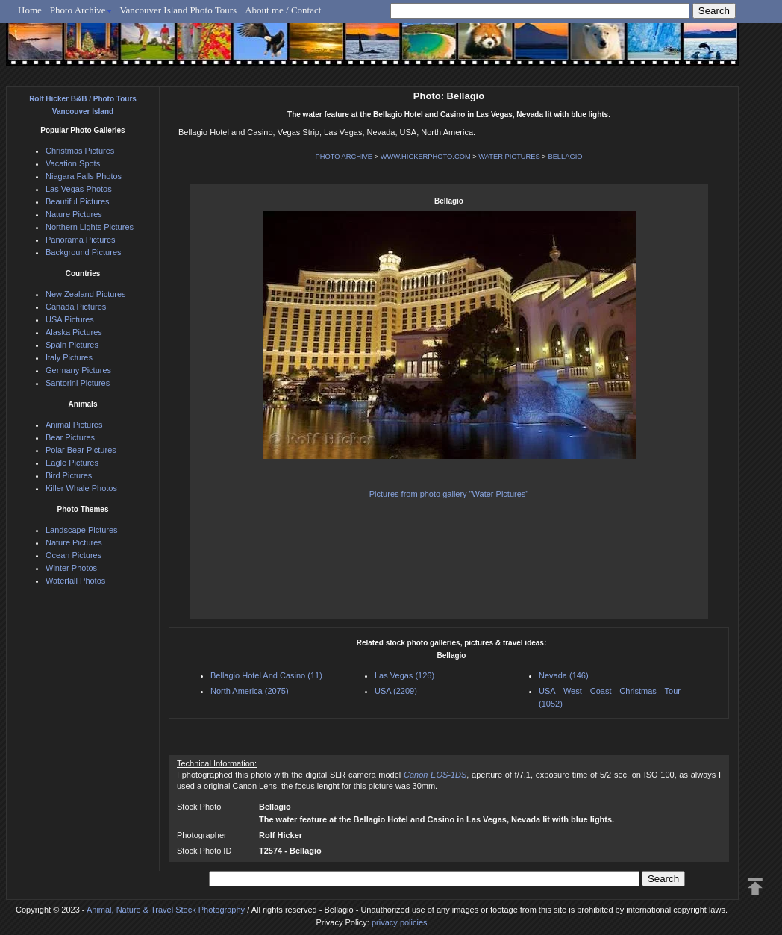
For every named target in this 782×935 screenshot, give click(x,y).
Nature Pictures (74, 214)
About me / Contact (283, 10)
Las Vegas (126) (404, 675)
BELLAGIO (565, 156)
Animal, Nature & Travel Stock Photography (166, 909)
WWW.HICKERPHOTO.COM (426, 156)
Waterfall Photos (75, 580)
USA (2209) (396, 691)
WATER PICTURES (508, 156)
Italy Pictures (69, 357)
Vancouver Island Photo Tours (178, 10)
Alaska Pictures (74, 332)
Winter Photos (71, 567)
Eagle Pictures (72, 462)
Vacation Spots (73, 163)
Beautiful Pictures (78, 201)
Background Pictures (84, 252)
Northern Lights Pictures (90, 226)
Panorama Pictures (81, 239)
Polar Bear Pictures (81, 449)
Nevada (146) (564, 675)
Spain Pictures (72, 344)
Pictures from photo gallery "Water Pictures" (448, 494)
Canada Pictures (76, 306)
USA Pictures (70, 319)
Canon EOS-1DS (435, 774)
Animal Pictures (74, 424)
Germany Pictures (78, 370)
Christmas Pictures (80, 150)
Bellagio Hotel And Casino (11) (266, 675)
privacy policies (400, 922)
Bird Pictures (69, 475)
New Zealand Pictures (86, 294)
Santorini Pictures (78, 382)
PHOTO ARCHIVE (343, 156)
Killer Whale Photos (81, 488)
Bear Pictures (70, 437)
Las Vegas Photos (79, 188)
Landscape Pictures (82, 529)
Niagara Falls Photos (84, 176)
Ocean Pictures (73, 555)
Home (30, 10)
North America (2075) (249, 691)
